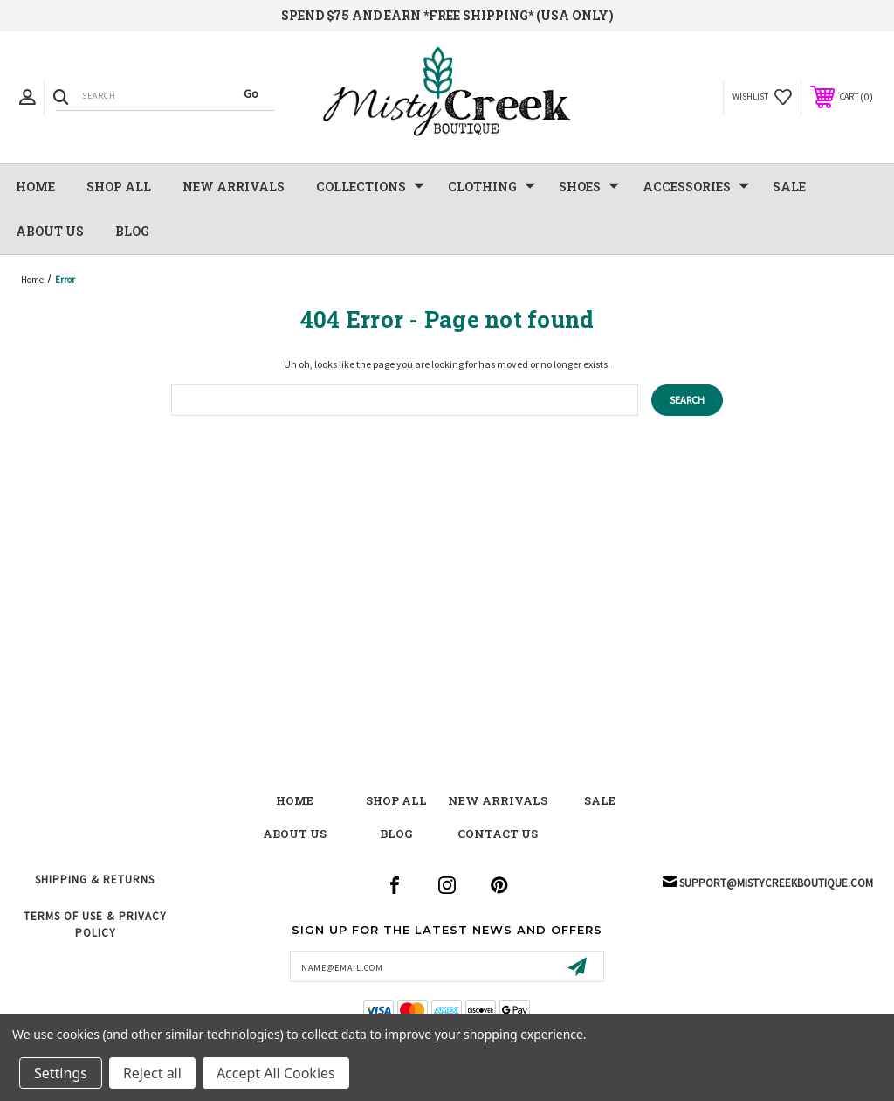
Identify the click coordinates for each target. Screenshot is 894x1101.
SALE (789, 186)
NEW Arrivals (233, 186)
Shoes (589, 187)
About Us (50, 231)
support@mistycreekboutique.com (776, 883)
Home (35, 186)
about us (295, 833)
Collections (370, 187)
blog (396, 833)
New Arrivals (497, 800)
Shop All (118, 186)
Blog (132, 231)
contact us (497, 833)
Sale (599, 800)
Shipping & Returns (95, 879)
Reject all (152, 1073)
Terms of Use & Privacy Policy (95, 924)
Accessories (696, 187)
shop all (396, 800)
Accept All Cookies (276, 1073)
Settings (60, 1073)
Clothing (491, 187)
